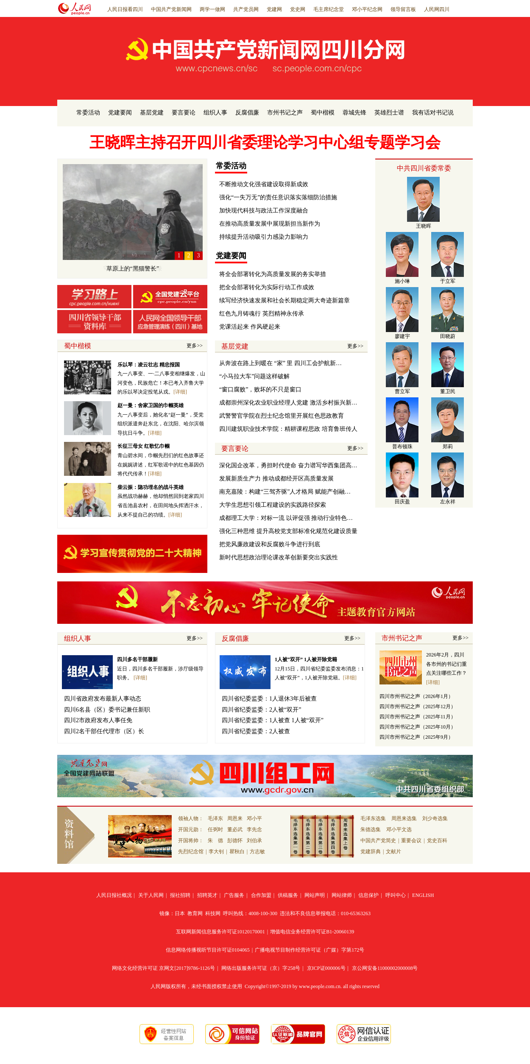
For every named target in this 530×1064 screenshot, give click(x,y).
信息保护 (368, 895)
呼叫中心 (395, 895)
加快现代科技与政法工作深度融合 (263, 210)
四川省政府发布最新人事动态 (102, 698)
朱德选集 (370, 829)
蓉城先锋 (354, 112)
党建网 (274, 9)
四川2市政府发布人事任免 (98, 720)
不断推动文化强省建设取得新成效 (263, 184)
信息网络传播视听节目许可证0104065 (208, 950)
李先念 (254, 829)
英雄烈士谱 (389, 112)
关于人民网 (151, 895)
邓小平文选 (399, 829)
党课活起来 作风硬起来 (249, 327)
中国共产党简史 (378, 840)
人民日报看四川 (125, 9)
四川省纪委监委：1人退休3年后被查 (269, 698)
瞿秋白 (237, 852)
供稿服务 (288, 895)
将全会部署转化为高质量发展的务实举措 (272, 274)
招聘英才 (207, 895)
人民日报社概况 (114, 895)
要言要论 (183, 112)
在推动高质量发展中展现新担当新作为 (269, 224)
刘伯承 (254, 840)
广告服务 (234, 895)
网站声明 (314, 895)
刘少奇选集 (435, 818)
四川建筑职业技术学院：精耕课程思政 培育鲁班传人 (288, 429)
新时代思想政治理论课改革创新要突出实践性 (278, 557)
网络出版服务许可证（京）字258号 (260, 968)
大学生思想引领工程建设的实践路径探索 (272, 505)
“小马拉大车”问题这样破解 (254, 376)
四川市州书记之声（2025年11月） (417, 717)
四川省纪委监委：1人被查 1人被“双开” (273, 720)
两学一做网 (212, 9)
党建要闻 (120, 112)
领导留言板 (403, 9)
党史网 (297, 9)
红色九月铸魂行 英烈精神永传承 (261, 313)
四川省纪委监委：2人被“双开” (261, 710)
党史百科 (437, 840)
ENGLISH (423, 895)
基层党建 (152, 112)
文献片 (393, 852)
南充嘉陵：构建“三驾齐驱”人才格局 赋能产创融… (285, 492)
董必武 (235, 829)
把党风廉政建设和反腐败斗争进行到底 (269, 544)
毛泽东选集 (373, 818)
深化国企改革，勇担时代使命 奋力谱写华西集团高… (288, 465)
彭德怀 (235, 840)
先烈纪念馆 (191, 852)
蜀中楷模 (323, 112)
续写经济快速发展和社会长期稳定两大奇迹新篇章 (284, 300)
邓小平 (254, 818)
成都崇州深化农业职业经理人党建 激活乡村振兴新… (288, 402)
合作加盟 (261, 895)
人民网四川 (436, 9)
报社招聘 (180, 895)
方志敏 (257, 852)
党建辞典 (370, 852)
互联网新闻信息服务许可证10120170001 (220, 932)
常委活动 (88, 112)
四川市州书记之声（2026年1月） (416, 696)
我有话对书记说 (433, 112)
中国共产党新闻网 (171, 9)
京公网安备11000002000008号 (385, 968)
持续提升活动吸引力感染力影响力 (263, 237)
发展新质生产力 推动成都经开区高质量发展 (276, 478)
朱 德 (215, 840)
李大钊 (216, 852)
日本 (180, 913)
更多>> (195, 346)
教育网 (195, 913)
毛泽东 (215, 818)
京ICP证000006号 (326, 968)
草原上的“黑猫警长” (132, 268)
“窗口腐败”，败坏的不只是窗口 (260, 389)
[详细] (180, 392)
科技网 (212, 913)
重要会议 (411, 840)
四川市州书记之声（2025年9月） (416, 737)
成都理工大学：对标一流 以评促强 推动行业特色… (286, 518)
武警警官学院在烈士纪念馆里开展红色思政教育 (281, 416)
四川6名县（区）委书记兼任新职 (107, 710)
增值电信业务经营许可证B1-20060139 (312, 932)
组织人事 (215, 112)
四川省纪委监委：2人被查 (256, 731)
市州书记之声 (285, 112)
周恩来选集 (404, 818)
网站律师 (342, 895)
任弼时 (215, 829)
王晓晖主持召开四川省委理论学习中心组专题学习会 (265, 142)
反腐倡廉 (247, 112)
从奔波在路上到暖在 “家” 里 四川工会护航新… (280, 363)
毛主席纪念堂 (328, 9)
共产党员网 (246, 9)
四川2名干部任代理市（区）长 (104, 731)
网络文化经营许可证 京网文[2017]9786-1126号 (163, 968)
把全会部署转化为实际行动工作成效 (266, 287)
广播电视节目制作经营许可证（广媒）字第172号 (309, 950)
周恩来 (235, 818)
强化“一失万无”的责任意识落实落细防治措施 (278, 197)
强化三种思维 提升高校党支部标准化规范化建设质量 (288, 531)
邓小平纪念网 (367, 9)
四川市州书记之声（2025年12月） (417, 706)
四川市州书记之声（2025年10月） (417, 727)
